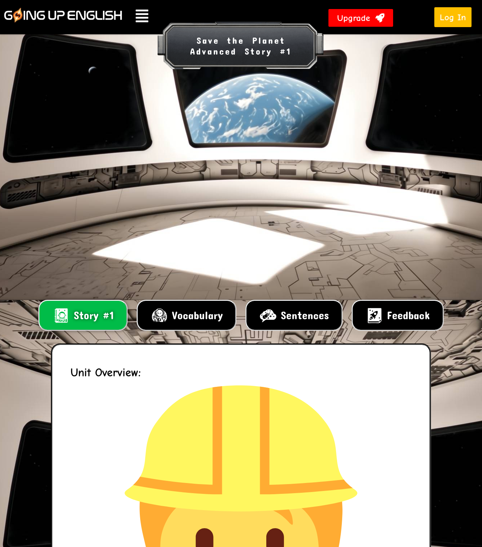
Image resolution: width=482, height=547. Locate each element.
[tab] (83, 315)
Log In (453, 17)
